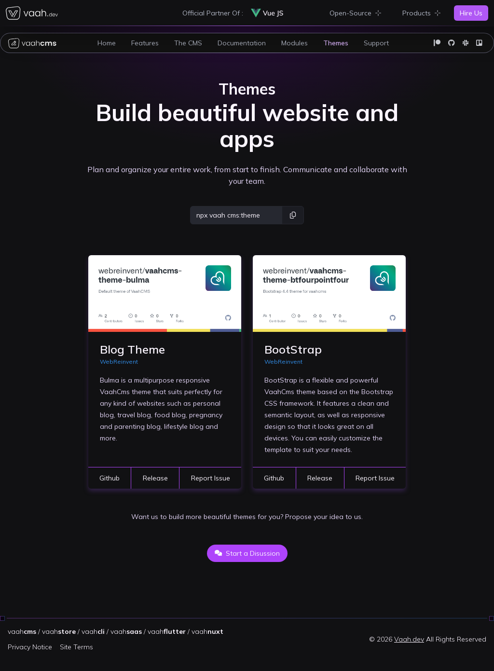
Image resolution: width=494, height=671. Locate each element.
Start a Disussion (247, 553)
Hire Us (471, 13)
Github (109, 478)
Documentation (242, 43)
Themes (335, 43)
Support (376, 43)
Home (106, 43)
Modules (294, 43)
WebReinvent (119, 361)
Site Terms (76, 647)
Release (155, 478)
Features (145, 43)
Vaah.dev (409, 639)
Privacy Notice (30, 647)
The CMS (188, 43)
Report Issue (210, 478)
